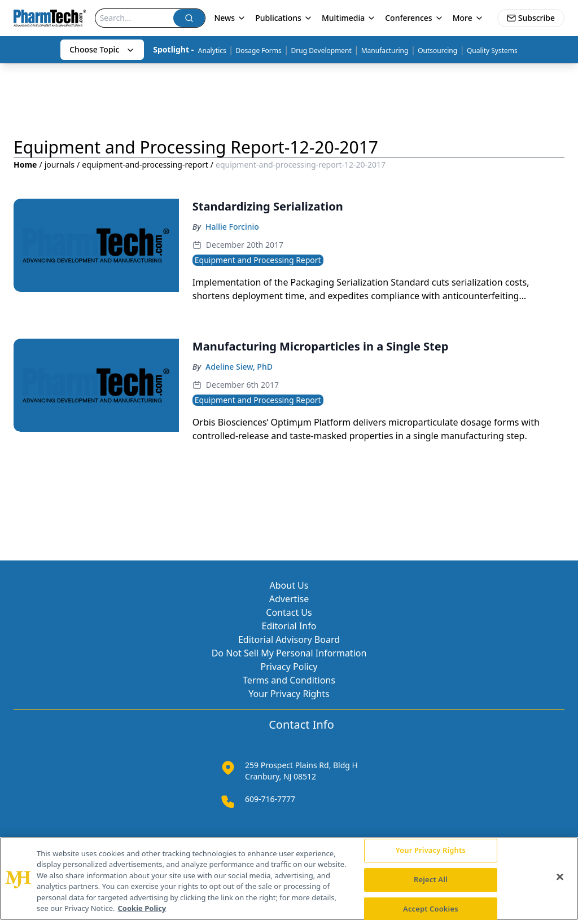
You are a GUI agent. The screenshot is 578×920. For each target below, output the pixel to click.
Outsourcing (437, 50)
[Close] (560, 877)
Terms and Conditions (289, 680)
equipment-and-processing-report (145, 164)
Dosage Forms (259, 50)
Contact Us (289, 612)
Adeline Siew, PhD (239, 366)
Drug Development (321, 50)
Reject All (431, 879)
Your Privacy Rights (288, 693)
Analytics (212, 50)
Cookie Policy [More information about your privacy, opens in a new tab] (142, 908)
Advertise (289, 599)
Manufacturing (385, 50)
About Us (289, 585)
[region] (289, 878)
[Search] (134, 18)
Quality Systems (492, 50)
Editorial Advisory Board (289, 639)
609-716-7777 (270, 799)
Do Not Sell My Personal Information (289, 653)
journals (60, 164)
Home (25, 164)
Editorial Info (289, 626)
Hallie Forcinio (232, 226)
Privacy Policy (289, 666)
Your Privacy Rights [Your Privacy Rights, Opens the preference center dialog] (431, 850)
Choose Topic (102, 49)
